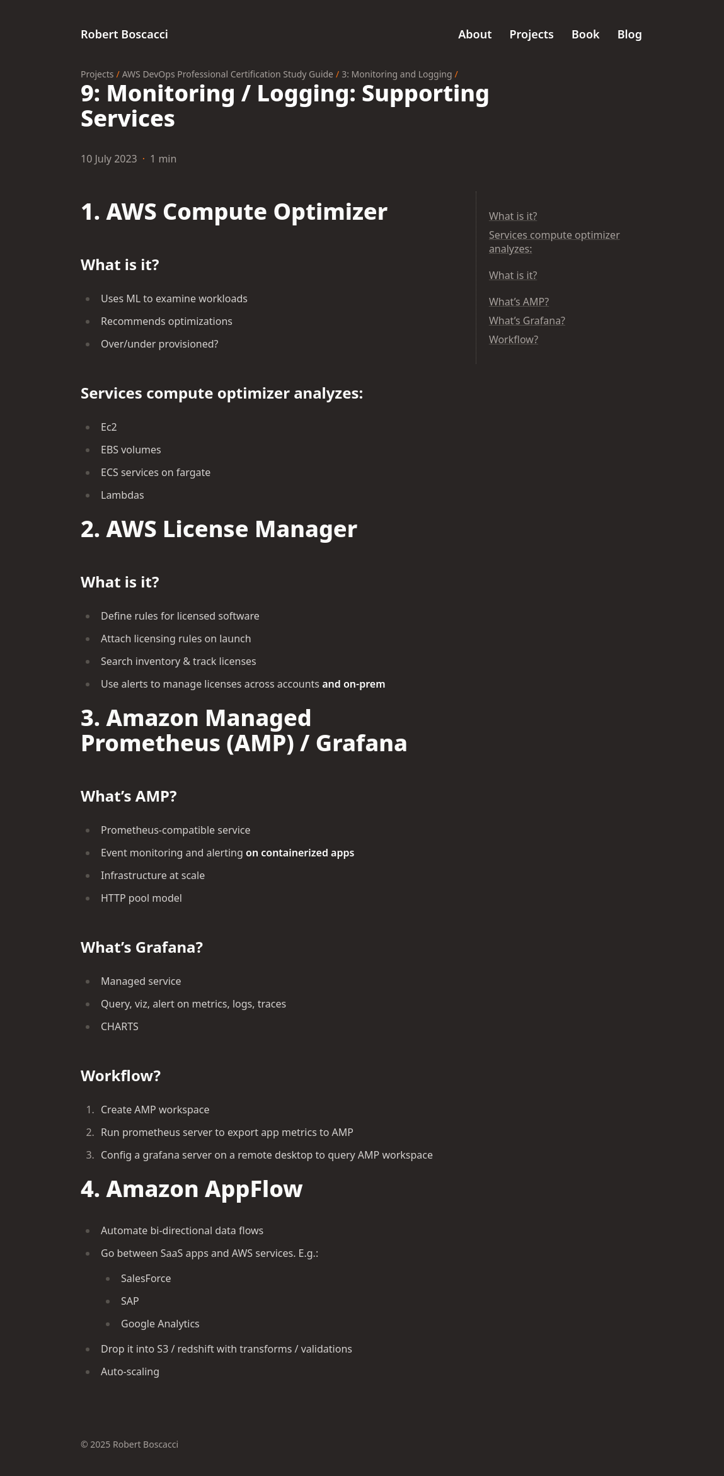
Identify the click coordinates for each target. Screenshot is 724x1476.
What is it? (513, 216)
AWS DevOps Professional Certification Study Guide (227, 74)
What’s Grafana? (527, 320)
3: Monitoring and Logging (397, 74)
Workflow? (513, 339)
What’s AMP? (519, 302)
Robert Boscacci (124, 34)
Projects (97, 74)
